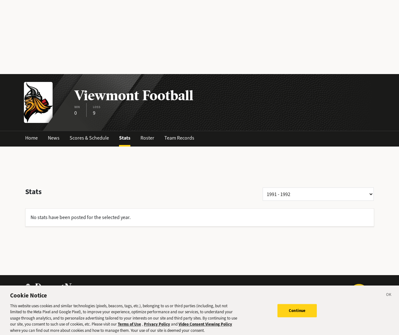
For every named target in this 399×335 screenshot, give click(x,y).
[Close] (389, 298)
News (54, 138)
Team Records (179, 138)
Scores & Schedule (89, 138)
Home (31, 138)
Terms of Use (129, 327)
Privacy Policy (157, 327)
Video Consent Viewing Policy (205, 327)
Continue (297, 313)
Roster (147, 138)
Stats (124, 138)
